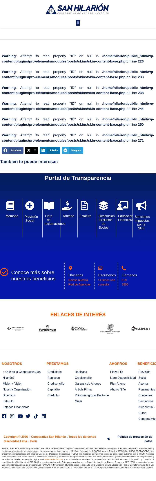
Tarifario (68, 216)
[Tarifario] (67, 205)
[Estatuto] (84, 205)
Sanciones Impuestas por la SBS (142, 222)
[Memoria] (10, 205)
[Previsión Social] (29, 205)
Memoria (12, 216)
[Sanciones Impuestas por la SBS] (141, 205)
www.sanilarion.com (54, 459)
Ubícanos (75, 275)
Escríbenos (107, 275)
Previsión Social (31, 218)
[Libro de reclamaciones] (49, 205)
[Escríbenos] (100, 268)
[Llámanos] (124, 268)
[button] (78, 23)
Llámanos (129, 275)
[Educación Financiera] (122, 205)
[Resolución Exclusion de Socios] (103, 205)
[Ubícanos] (70, 268)
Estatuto (85, 216)
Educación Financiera (125, 218)
